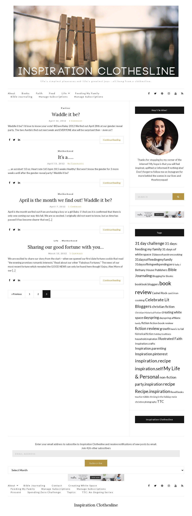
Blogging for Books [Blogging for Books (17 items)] (162, 276)
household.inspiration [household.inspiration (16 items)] (146, 339)
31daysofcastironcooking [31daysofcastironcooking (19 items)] (167, 254)
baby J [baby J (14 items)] (178, 264)
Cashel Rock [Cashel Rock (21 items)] (159, 293)
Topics (71, 492)
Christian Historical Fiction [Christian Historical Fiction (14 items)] (148, 312)
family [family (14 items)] (138, 323)
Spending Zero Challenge (44, 492)
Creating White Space (82, 485)
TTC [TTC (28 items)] (160, 401)
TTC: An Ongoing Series (97, 492)
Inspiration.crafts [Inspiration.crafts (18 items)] (145, 343)
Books (26, 93)
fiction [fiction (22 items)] (145, 323)
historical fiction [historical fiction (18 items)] (144, 333)
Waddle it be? (66, 114)
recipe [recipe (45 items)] (169, 384)
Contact (57, 485)
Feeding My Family (87, 93)
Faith (39, 93)
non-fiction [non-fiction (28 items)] (168, 377)
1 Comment (75, 121)
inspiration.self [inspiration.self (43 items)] (149, 368)
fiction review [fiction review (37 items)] (147, 328)
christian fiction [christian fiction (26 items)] (163, 307)
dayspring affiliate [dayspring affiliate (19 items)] (169, 317)
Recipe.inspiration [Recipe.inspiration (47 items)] (152, 391)
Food (52, 93)
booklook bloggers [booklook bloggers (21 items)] (147, 284)
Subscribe (96, 463)
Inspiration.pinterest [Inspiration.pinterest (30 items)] (151, 354)
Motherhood (66, 151)
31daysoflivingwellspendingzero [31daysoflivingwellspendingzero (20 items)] (154, 264)
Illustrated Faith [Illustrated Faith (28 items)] (170, 338)
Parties (65, 108)
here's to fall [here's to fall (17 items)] (177, 328)
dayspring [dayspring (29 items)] (151, 317)
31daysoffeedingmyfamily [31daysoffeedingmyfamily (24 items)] (153, 259)
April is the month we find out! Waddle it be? (65, 200)
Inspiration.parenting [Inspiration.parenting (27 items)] (150, 348)
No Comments (76, 163)
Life (64, 93)
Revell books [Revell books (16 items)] (177, 392)
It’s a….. (66, 157)
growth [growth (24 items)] (165, 329)
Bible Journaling (21, 96)
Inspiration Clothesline (159, 419)
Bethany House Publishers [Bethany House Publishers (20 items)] (151, 270)
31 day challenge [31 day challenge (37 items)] (149, 243)
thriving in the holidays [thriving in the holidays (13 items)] (160, 397)
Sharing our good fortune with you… (66, 247)
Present (16, 492)
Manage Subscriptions (53, 96)
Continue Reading (111, 140)
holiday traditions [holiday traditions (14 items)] (162, 334)
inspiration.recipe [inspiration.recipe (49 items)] (153, 360)
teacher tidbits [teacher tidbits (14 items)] (142, 397)
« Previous (16, 294)
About (11, 93)
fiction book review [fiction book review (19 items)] (161, 323)
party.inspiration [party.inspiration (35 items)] (149, 384)
